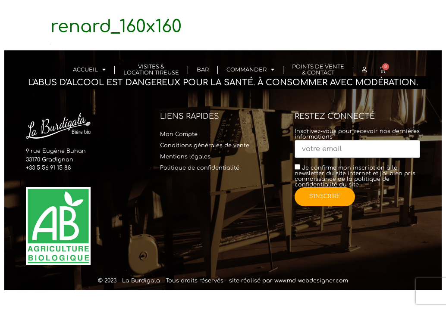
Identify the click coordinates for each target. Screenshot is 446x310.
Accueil (89, 70)
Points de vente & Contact (318, 69)
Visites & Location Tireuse (151, 69)
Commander (250, 70)
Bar (203, 69)
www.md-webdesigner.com (311, 281)
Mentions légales (185, 157)
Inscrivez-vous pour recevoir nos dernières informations (357, 140)
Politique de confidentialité (199, 168)
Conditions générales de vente (204, 146)
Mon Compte (179, 134)
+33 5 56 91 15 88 (48, 168)
